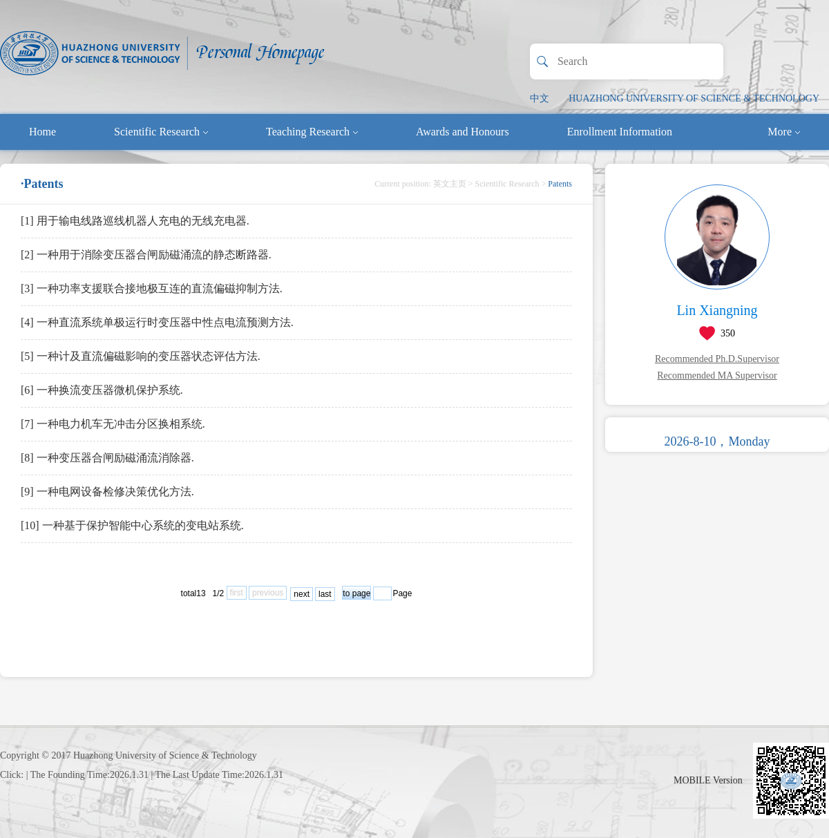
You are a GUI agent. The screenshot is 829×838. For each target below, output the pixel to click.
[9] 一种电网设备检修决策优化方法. (107, 491)
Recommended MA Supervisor (716, 375)
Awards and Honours (462, 131)
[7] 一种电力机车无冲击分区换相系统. (113, 424)
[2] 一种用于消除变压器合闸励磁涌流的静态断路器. (146, 254)
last (325, 594)
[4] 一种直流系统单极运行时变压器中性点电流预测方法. (157, 322)
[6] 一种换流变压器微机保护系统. (102, 390)
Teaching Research (312, 131)
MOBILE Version (708, 780)
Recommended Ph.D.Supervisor (717, 359)
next (301, 594)
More (784, 131)
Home (42, 131)
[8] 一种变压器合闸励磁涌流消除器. (107, 458)
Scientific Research (161, 131)
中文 (539, 98)
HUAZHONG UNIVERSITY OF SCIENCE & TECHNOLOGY (694, 98)
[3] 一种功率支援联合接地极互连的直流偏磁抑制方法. (152, 288)
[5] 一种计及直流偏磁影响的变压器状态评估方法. (140, 356)
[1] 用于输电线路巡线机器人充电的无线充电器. (135, 221)
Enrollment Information (619, 131)
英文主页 (449, 184)
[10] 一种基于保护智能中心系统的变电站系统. (132, 525)
